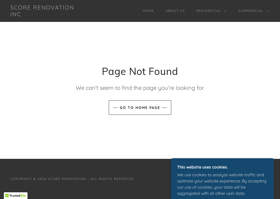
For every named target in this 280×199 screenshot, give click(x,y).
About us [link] (175, 11)
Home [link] (148, 11)
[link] (45, 14)
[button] (210, 11)
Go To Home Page (140, 107)
